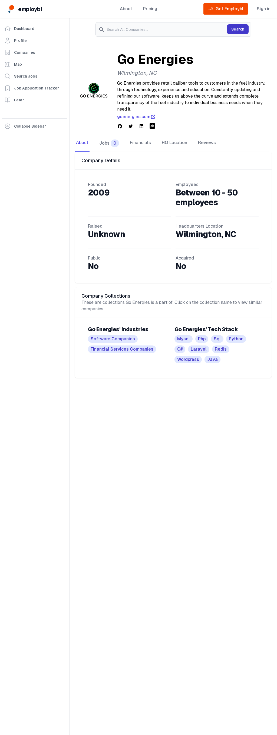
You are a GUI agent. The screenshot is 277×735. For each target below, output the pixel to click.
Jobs (109, 143)
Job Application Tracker (31, 88)
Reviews (207, 142)
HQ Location (174, 142)
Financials (140, 142)
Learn (14, 100)
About (126, 8)
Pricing (150, 8)
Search (237, 29)
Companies (19, 52)
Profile (15, 40)
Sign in (264, 8)
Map (13, 64)
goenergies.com (136, 116)
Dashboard (19, 28)
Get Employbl (225, 9)
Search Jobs (20, 76)
